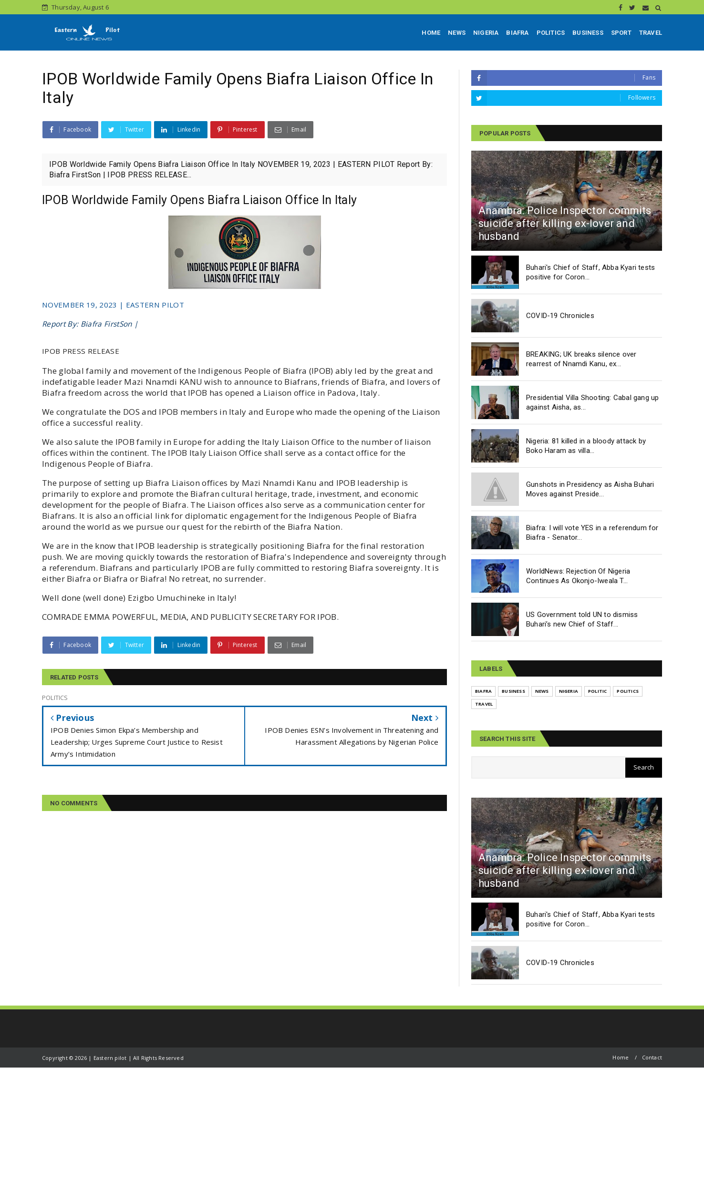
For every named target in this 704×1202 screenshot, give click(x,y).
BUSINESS (587, 32)
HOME (431, 32)
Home (620, 1057)
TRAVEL (650, 32)
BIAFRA (517, 32)
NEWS (457, 32)
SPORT (621, 32)
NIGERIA (485, 32)
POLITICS (551, 32)
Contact (652, 1057)
